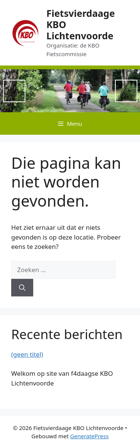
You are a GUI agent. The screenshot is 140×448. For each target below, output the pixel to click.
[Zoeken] (22, 288)
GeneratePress (89, 436)
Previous (14, 91)
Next (126, 91)
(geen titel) (27, 354)
